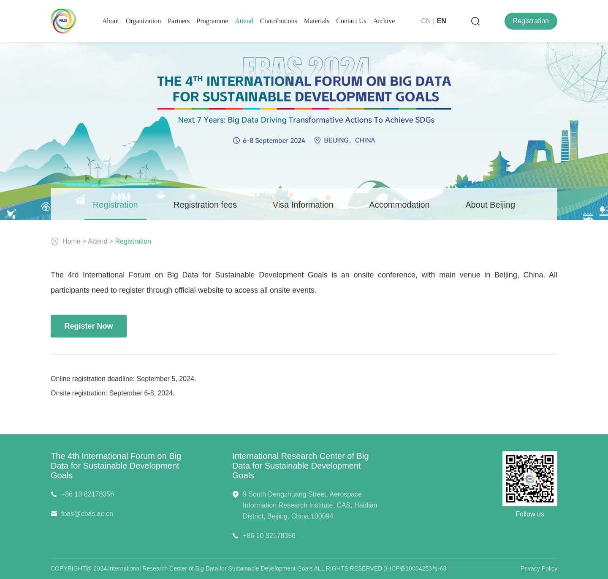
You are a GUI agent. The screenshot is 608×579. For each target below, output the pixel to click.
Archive (384, 21)
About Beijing (490, 204)
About (110, 21)
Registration (531, 21)
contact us (351, 21)
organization (143, 21)
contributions (278, 21)
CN (426, 21)
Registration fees (205, 204)
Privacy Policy (539, 568)
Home (71, 241)
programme (212, 21)
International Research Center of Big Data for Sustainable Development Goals (300, 465)
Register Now (88, 326)
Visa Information (303, 204)
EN (441, 21)
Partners (179, 21)
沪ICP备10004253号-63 (415, 568)
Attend (244, 21)
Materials (316, 21)
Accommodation (399, 204)
